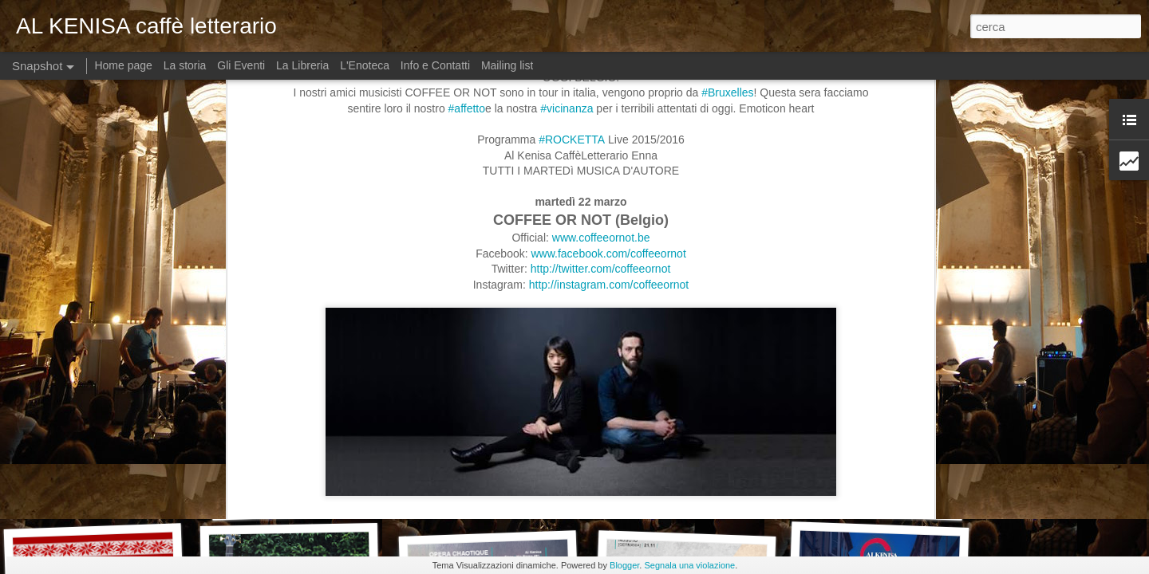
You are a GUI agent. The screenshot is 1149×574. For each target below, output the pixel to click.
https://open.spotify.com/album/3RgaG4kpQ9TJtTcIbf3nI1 (464, 373)
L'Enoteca (364, 65)
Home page (124, 65)
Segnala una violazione (689, 565)
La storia (185, 65)
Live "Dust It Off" (300, 500)
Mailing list (507, 65)
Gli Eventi (241, 65)
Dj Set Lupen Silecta (98, 491)
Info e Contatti (435, 65)
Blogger (624, 565)
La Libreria (302, 65)
